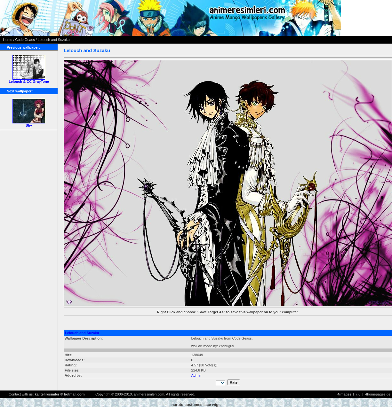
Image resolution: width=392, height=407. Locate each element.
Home (7, 40)
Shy (29, 125)
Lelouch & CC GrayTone (29, 81)
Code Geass (25, 40)
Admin (196, 375)
